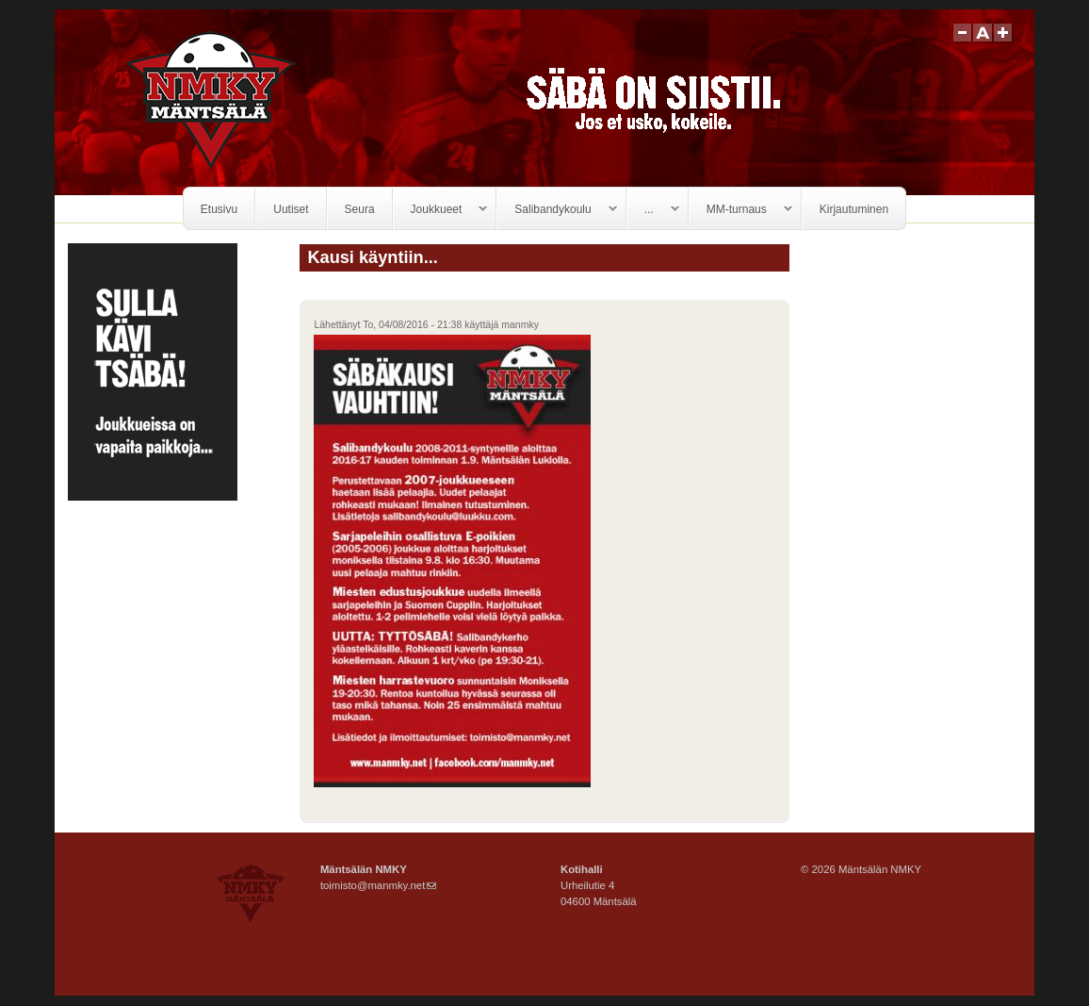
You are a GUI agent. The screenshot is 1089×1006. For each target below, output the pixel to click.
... (653, 210)
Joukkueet (441, 210)
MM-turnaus (741, 210)
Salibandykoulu (556, 210)
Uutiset (290, 209)
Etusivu (219, 209)
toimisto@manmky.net (378, 885)
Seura (360, 209)
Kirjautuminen (854, 209)
